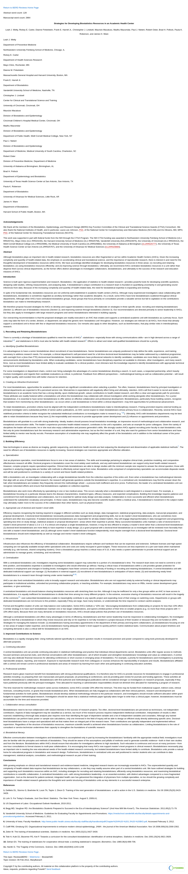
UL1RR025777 (149, 244)
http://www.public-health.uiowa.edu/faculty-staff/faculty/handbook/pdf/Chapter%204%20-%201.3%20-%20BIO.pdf (94, 821)
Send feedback (53, 869)
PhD (81, 230)
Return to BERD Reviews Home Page (21, 7)
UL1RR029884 (112, 247)
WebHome (35, 857)
